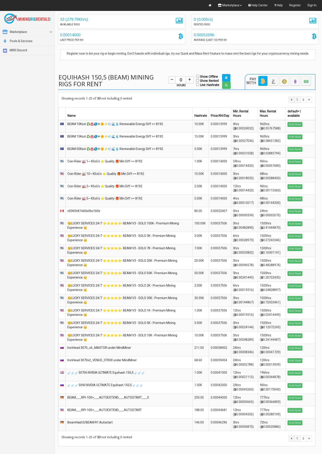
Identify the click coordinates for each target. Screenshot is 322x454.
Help (278, 5)
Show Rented (207, 80)
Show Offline (207, 76)
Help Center (258, 5)
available (294, 115)
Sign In (312, 5)
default (293, 111)
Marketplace (230, 5)
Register (295, 5)
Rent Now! (295, 124)
